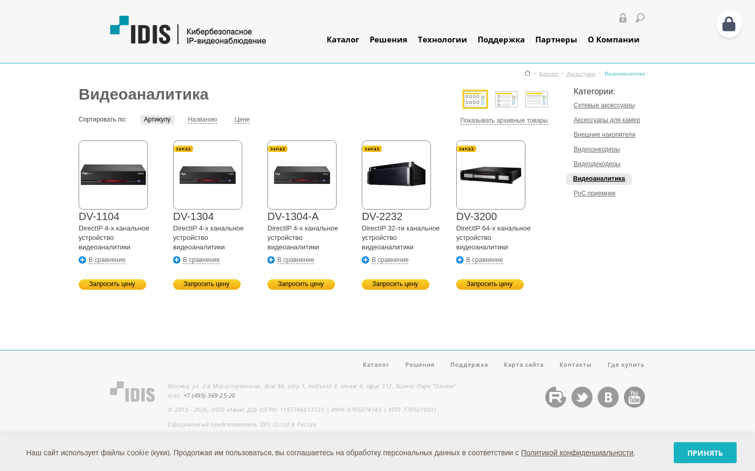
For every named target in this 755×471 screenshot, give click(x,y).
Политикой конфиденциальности (577, 452)
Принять (705, 453)
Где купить (626, 364)
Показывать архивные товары (504, 120)
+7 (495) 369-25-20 (209, 395)
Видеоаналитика (599, 178)
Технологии (442, 39)
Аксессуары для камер (607, 120)
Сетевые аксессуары (604, 105)
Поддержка (501, 39)
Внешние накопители (604, 134)
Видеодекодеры (597, 164)
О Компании (614, 39)
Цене (242, 119)
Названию (202, 119)
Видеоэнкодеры (597, 149)
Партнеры (556, 39)
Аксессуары (581, 73)
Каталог (343, 39)
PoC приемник (595, 193)
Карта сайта (524, 364)
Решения (388, 39)
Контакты (575, 364)
